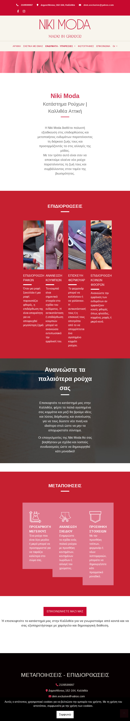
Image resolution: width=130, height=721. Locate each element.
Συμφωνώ (65, 714)
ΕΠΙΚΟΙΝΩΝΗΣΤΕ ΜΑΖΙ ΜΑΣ (65, 611)
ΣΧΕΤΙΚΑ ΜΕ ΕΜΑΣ (33, 46)
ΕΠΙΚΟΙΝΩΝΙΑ (103, 46)
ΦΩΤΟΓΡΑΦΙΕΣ (86, 46)
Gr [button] (114, 46)
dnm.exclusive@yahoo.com (98, 5)
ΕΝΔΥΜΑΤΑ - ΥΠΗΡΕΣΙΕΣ (59, 46)
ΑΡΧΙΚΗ (17, 46)
